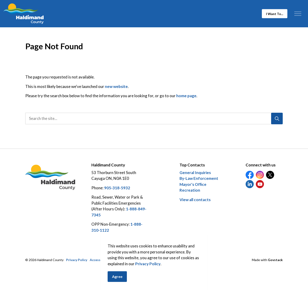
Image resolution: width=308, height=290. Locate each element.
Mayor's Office (193, 184)
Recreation (190, 190)
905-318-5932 (117, 187)
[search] (152, 118)
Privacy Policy (147, 267)
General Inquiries (195, 172)
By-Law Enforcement (199, 178)
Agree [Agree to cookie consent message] (117, 280)
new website (116, 86)
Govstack (275, 260)
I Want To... (274, 13)
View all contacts (195, 199)
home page (186, 95)
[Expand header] (298, 13)
